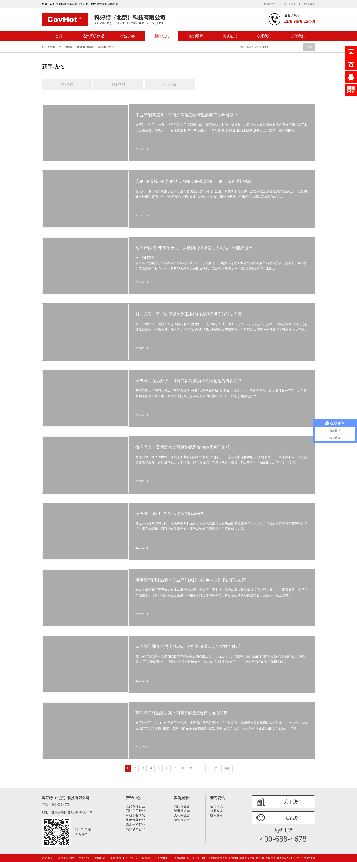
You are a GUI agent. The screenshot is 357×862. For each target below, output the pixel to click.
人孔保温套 (182, 815)
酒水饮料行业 (135, 824)
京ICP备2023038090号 (290, 857)
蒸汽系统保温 (93, 36)
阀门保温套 (66, 46)
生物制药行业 (135, 820)
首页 (59, 36)
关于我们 (289, 4)
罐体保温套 (182, 820)
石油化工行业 (135, 811)
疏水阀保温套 (85, 46)
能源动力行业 (135, 829)
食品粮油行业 (135, 806)
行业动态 (118, 84)
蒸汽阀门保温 (106, 46)
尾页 (227, 768)
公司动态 (67, 84)
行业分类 (127, 36)
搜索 (309, 46)
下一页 (212, 768)
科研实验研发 (135, 815)
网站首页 (47, 858)
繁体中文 (269, 4)
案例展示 (196, 36)
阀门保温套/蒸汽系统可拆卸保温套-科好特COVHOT (233, 857)
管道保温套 (182, 811)
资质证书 (230, 36)
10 (199, 768)
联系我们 (309, 4)
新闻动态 (161, 36)
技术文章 (169, 84)
